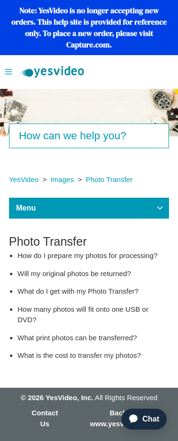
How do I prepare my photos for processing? (88, 255)
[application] (140, 419)
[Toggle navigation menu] (8, 71)
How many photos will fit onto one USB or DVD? (83, 314)
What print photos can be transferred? (77, 338)
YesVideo (24, 179)
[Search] (89, 136)
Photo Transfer (109, 179)
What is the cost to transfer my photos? (79, 355)
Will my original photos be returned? (74, 273)
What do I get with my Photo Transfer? (78, 291)
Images (62, 179)
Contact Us (44, 418)
